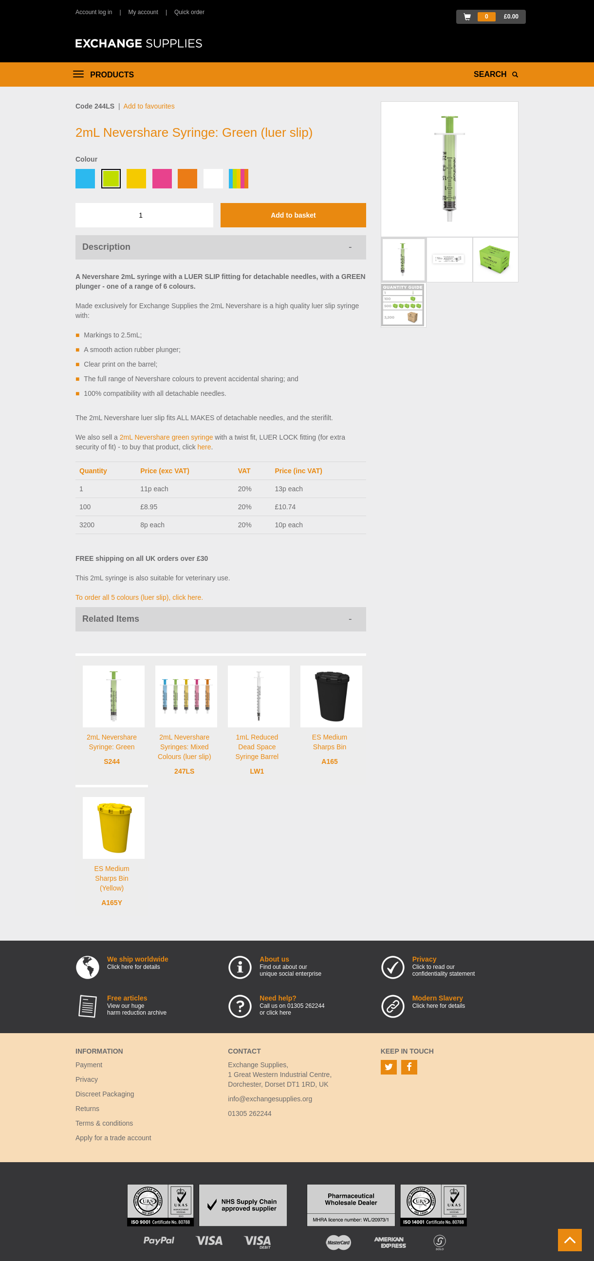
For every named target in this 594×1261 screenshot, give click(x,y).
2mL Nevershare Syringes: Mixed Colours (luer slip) (184, 746)
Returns (87, 1109)
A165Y (111, 903)
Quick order (189, 12)
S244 (112, 761)
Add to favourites (149, 106)
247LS (184, 771)
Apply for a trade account (113, 1138)
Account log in (93, 12)
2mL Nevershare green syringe (166, 437)
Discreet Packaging (104, 1094)
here (204, 447)
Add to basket (293, 215)
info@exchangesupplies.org (270, 1099)
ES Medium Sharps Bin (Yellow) (111, 878)
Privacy (86, 1079)
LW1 (257, 771)
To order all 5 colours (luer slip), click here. (139, 597)
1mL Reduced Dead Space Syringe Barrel (257, 746)
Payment (88, 1065)
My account (143, 12)
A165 (329, 761)
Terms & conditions (104, 1123)
